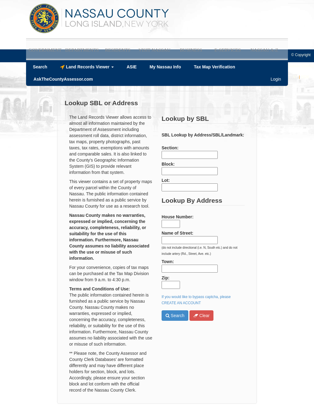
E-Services (227, 49)
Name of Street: (177, 233)
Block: (168, 164)
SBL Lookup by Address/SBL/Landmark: (203, 134)
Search (175, 315)
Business (191, 49)
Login (275, 79)
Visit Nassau (154, 49)
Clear (201, 315)
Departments (82, 49)
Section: (170, 147)
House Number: (177, 216)
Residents (117, 49)
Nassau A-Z (264, 49)
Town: (168, 261)
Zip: (166, 277)
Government (45, 49)
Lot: (166, 180)
